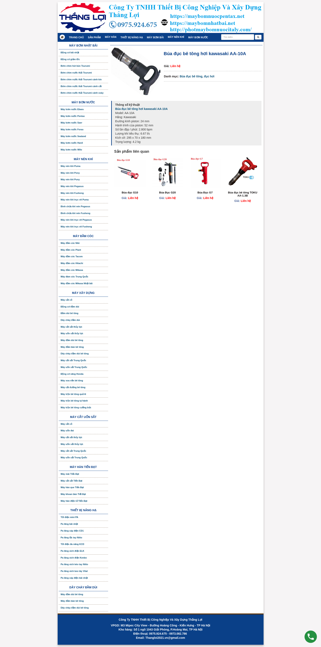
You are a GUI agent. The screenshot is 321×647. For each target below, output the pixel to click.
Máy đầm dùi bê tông (72, 340)
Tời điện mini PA (69, 517)
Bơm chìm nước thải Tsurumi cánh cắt (81, 86)
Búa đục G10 (130, 192)
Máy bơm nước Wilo (71, 149)
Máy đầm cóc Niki (70, 243)
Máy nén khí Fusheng (72, 193)
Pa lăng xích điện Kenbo (74, 557)
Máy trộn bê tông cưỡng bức (76, 407)
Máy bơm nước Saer (71, 122)
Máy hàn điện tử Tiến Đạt (74, 501)
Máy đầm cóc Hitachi (72, 263)
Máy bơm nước (198, 37)
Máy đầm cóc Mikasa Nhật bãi (77, 283)
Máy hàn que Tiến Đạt (72, 487)
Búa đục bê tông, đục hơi (197, 76)
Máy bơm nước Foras (72, 129)
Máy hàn (111, 37)
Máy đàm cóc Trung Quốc (74, 276)
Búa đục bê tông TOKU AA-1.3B (242, 194)
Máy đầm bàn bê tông (72, 347)
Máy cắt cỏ (66, 300)
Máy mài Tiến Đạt (70, 474)
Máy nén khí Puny (70, 179)
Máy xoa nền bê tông (72, 380)
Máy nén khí (176, 37)
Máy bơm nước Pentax (73, 116)
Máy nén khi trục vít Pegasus (76, 220)
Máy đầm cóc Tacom (72, 256)
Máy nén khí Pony (70, 173)
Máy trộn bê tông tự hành (74, 400)
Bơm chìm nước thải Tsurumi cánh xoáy (82, 93)
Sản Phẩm (94, 37)
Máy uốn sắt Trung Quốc (74, 367)
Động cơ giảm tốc (70, 59)
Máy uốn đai (67, 430)
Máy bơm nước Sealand (73, 136)
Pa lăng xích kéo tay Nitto (74, 564)
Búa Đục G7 (205, 192)
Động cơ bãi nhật (70, 52)
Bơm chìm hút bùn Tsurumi (75, 66)
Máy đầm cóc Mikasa (72, 270)
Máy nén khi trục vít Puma (75, 199)
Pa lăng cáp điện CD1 (72, 530)
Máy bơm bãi (155, 37)
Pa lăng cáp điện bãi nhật (74, 578)
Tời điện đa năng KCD (72, 544)
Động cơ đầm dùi (70, 306)
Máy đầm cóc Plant (71, 250)
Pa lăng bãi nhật (69, 524)
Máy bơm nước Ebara (72, 109)
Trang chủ (76, 37)
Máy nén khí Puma (71, 166)
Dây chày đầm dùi (70, 320)
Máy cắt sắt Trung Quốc (73, 360)
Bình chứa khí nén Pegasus (75, 206)
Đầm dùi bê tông (69, 313)
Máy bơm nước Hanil (72, 143)
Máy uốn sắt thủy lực (72, 333)
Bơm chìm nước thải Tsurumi (76, 72)
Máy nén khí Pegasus (72, 186)
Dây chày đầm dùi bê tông (75, 353)
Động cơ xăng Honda (72, 374)
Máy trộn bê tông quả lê (73, 394)
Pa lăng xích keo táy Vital (74, 571)
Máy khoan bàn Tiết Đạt (73, 494)
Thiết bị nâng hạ (131, 37)
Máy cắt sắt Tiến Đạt (71, 480)
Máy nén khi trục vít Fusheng (76, 226)
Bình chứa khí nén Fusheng (75, 213)
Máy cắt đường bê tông (73, 387)
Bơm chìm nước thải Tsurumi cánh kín (81, 79)
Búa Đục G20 (167, 192)
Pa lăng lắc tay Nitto (71, 537)
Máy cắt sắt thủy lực (71, 327)
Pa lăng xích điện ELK (72, 551)
